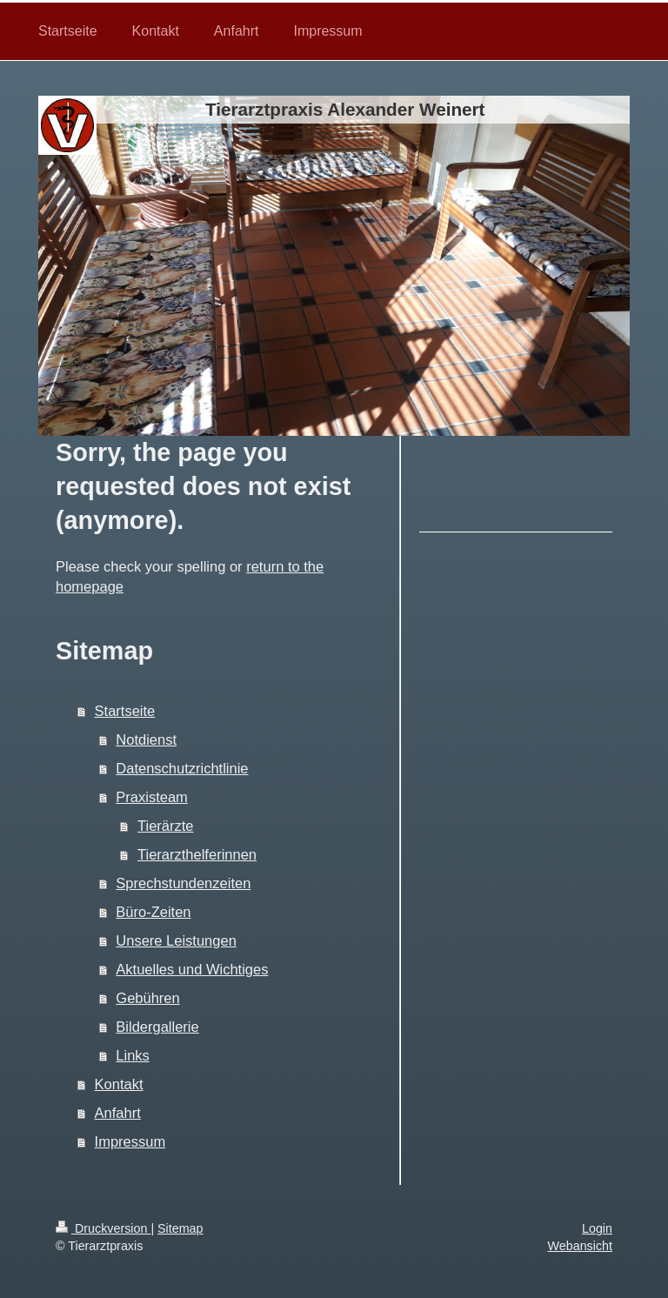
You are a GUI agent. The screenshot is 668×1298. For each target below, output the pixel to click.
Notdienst (146, 739)
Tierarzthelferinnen (197, 854)
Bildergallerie (157, 1026)
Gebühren (147, 998)
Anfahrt (118, 1113)
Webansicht (580, 1246)
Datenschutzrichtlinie (182, 768)
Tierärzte (165, 825)
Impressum (130, 1141)
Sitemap (180, 1228)
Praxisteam (152, 797)
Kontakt (119, 1084)
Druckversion (103, 1228)
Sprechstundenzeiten (183, 883)
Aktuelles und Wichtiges (192, 969)
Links (133, 1055)
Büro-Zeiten (153, 912)
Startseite (125, 711)
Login (597, 1228)
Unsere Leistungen (176, 940)
